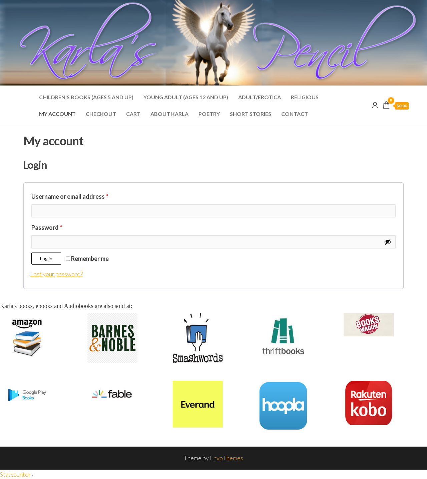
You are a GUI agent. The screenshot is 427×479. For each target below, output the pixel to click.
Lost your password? (56, 274)
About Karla (169, 114)
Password (58, 226)
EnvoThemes (226, 458)
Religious (305, 97)
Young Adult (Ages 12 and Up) (185, 97)
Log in (46, 258)
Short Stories (250, 114)
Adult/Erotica (259, 97)
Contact (294, 114)
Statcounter (15, 474)
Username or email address (81, 195)
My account (57, 114)
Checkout (101, 114)
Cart (133, 114)
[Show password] (387, 242)
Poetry (209, 114)
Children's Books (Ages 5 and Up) (86, 97)
